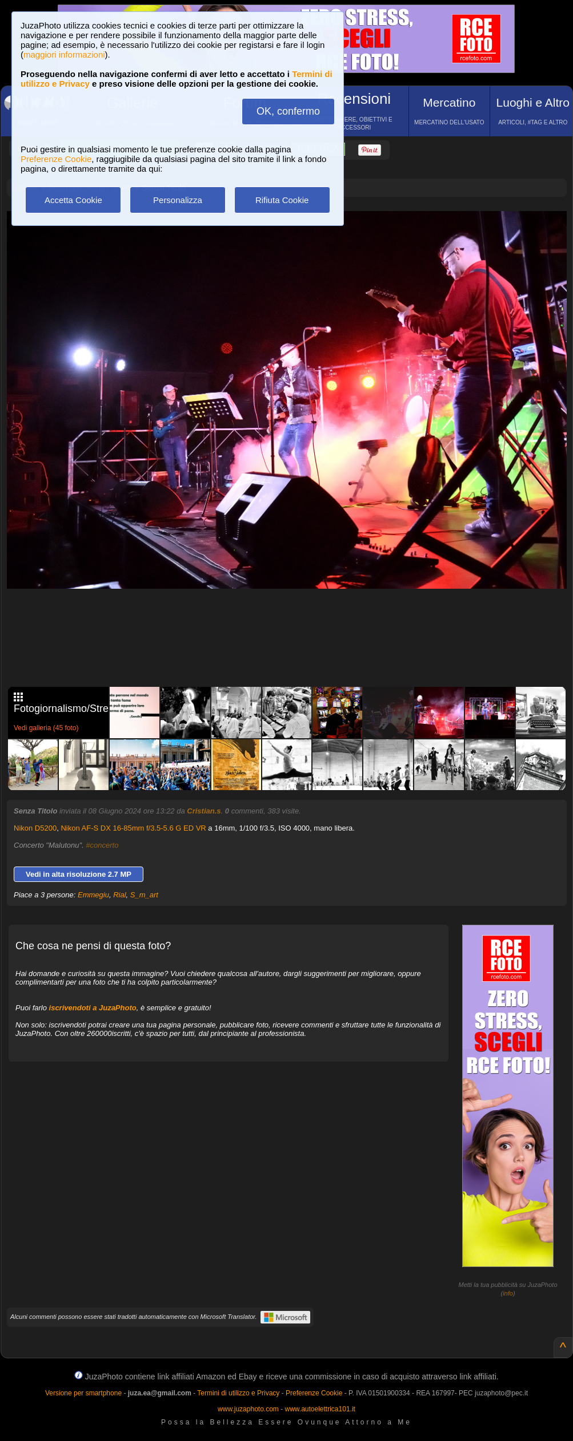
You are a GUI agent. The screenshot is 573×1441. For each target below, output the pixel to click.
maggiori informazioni (64, 54)
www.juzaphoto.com (248, 1409)
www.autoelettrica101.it (320, 1409)
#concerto (102, 845)
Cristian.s (204, 811)
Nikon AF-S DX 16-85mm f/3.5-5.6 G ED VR (133, 828)
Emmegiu (93, 894)
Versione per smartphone (83, 1393)
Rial (119, 894)
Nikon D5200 (35, 828)
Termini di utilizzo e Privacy (238, 1393)
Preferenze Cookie (56, 159)
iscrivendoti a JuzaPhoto (93, 1007)
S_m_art (144, 894)
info (508, 1293)
